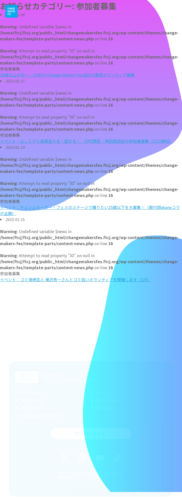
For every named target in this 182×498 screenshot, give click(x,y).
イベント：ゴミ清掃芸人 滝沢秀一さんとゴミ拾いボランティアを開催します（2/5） (75, 279)
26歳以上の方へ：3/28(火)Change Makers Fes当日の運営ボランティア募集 (67, 75)
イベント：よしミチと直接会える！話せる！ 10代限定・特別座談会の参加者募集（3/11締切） (86, 141)
